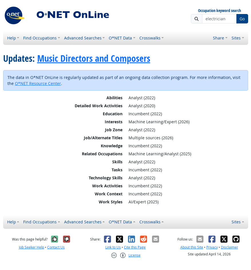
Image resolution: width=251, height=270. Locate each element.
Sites (236, 38)
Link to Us (113, 247)
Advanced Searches (83, 38)
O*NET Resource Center (38, 83)
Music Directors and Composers (93, 58)
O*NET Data (120, 38)
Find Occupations (40, 38)
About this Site (191, 247)
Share (218, 38)
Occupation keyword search (219, 10)
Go (242, 18)
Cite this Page (135, 247)
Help (11, 38)
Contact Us (56, 247)
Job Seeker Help (31, 247)
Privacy (212, 247)
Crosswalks (150, 38)
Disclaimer (229, 247)
